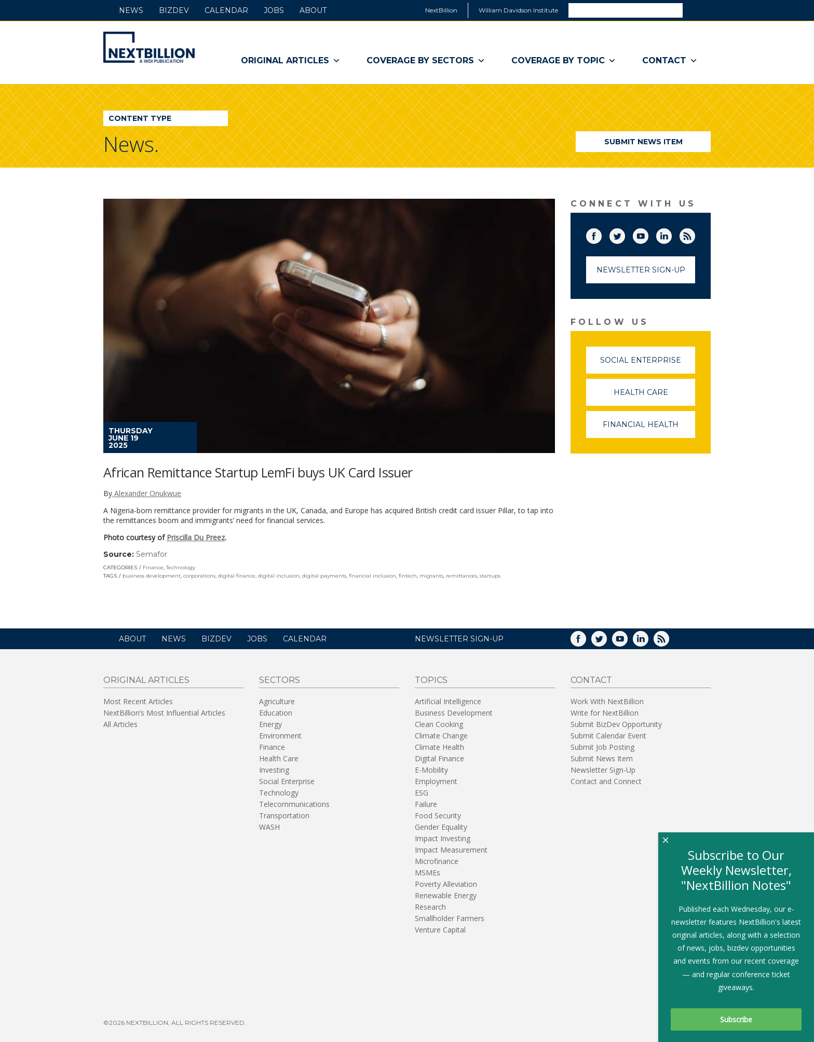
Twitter (624, 234)
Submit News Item (643, 141)
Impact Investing (442, 838)
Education (275, 713)
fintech (408, 575)
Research (430, 907)
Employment (436, 781)
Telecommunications (294, 804)
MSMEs (427, 873)
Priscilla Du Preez (196, 537)
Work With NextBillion (607, 701)
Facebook (601, 234)
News (131, 10)
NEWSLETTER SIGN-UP (459, 638)
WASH (269, 827)
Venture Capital (440, 930)
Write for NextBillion (605, 713)
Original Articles (291, 61)
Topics (431, 680)
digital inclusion (279, 575)
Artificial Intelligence (448, 701)
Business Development (454, 713)
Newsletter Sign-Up (640, 270)
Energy (270, 724)
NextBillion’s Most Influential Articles (164, 713)
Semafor (151, 554)
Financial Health (649, 429)
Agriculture (277, 701)
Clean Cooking (439, 724)
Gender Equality (441, 827)
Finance (153, 567)
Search (696, 10)
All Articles (120, 724)
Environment (280, 736)
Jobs (274, 10)
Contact (670, 61)
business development (152, 575)
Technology (180, 567)
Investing (274, 770)
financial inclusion (372, 575)
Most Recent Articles (138, 701)
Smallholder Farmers (449, 918)
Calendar (226, 10)
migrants (431, 575)
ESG (421, 793)
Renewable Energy (446, 895)
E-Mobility (431, 770)
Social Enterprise (647, 364)
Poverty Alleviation (446, 884)
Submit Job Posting (602, 747)
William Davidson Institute (518, 10)
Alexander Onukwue (146, 493)
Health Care (655, 397)
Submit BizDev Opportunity (616, 724)
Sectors (279, 680)
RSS (694, 234)
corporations (199, 575)
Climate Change (441, 736)
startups (490, 575)
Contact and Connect (606, 781)
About (313, 10)
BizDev (174, 10)
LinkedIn (671, 234)
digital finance (236, 575)
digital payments (324, 575)
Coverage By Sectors (426, 61)
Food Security (438, 815)
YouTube (647, 234)
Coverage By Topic (563, 61)
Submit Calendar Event (608, 736)
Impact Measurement (451, 850)
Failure (426, 804)
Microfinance (436, 861)
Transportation (284, 815)
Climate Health (439, 747)
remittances (461, 575)
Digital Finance (439, 758)
